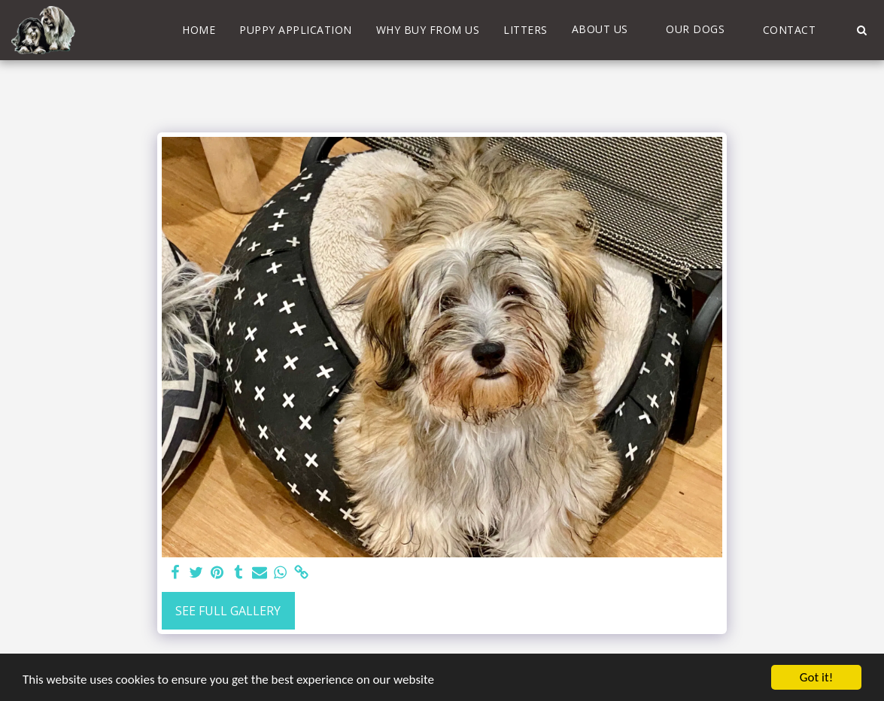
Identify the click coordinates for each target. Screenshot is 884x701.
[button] (607, 30)
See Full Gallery (228, 610)
